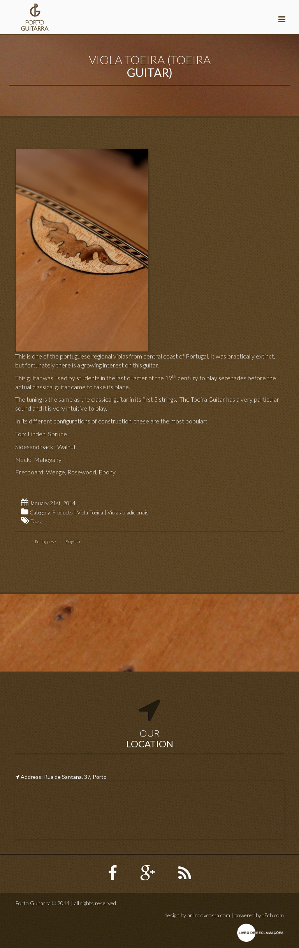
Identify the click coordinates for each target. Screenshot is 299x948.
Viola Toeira (90, 512)
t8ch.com (273, 915)
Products (63, 512)
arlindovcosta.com (208, 915)
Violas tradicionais (128, 512)
